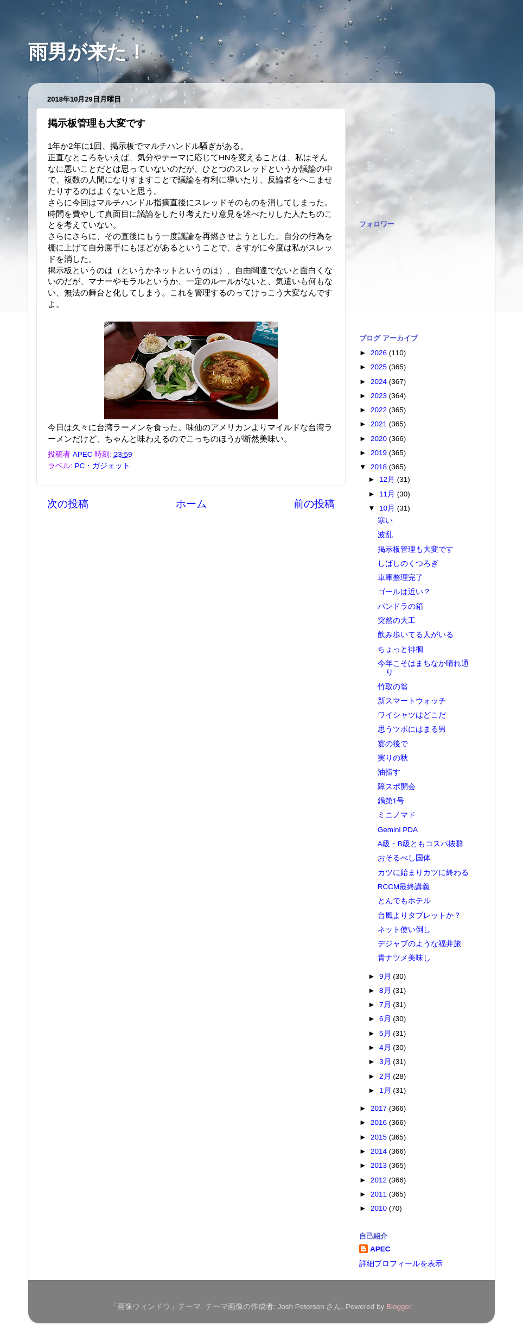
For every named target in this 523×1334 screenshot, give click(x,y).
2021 (380, 424)
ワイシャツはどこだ (412, 715)
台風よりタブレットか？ (419, 915)
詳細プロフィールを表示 (401, 1264)
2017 (380, 1108)
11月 (388, 494)
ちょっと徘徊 (400, 649)
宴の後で (393, 744)
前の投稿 (314, 503)
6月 (386, 1019)
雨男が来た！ (87, 52)
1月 (386, 1090)
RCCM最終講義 (404, 887)
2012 (380, 1180)
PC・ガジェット (103, 466)
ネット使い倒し (404, 930)
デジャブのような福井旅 (419, 944)
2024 (380, 381)
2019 (380, 453)
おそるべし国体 (404, 858)
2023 (380, 396)
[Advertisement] (413, 145)
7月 (386, 1004)
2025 (380, 367)
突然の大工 (397, 620)
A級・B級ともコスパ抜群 (420, 844)
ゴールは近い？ (404, 592)
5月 (386, 1033)
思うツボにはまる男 (412, 729)
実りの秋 (393, 758)
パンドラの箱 (400, 606)
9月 (386, 976)
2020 (380, 439)
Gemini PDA (398, 830)
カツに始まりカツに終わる (423, 873)
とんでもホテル (404, 901)
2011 (380, 1194)
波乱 (385, 535)
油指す (389, 772)
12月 (388, 479)
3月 (386, 1062)
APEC (380, 1249)
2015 (380, 1137)
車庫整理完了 (400, 578)
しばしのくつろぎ (408, 563)
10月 (388, 508)
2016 (380, 1122)
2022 (380, 410)
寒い (385, 521)
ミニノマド (397, 815)
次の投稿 (67, 503)
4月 (386, 1047)
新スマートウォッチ (412, 701)
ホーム (191, 503)
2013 (380, 1165)
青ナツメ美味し (404, 958)
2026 (380, 353)
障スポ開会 (397, 787)
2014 (380, 1151)
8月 (386, 990)
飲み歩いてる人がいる (416, 635)
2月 (386, 1076)
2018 (380, 467)
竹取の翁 (393, 687)
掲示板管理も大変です (416, 549)
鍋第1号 (391, 801)
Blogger (398, 1306)
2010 (380, 1208)
